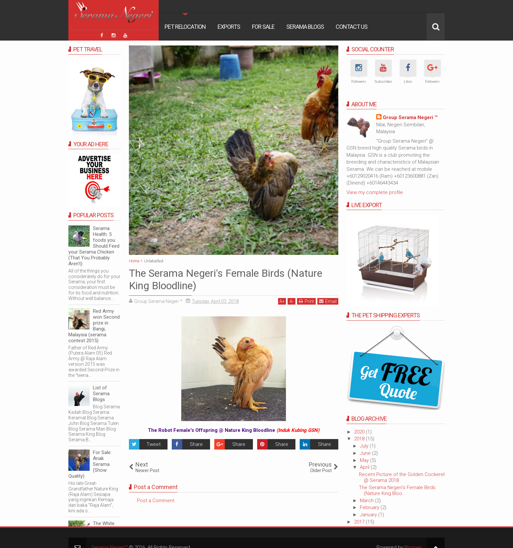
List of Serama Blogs (101, 393)
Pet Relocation (185, 26)
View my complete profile (374, 192)
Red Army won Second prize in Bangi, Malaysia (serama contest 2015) (94, 326)
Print (306, 301)
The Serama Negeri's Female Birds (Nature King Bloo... (397, 490)
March (367, 501)
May (365, 460)
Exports (229, 26)
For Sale (263, 26)
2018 (360, 439)
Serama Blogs (305, 26)
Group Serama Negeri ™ (410, 117)
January (369, 515)
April (365, 467)
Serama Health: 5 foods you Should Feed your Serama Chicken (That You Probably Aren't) (93, 246)
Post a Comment (155, 501)
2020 (360, 432)
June (366, 453)
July (365, 446)
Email (328, 301)
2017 (360, 522)
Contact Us (351, 26)
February (370, 507)
